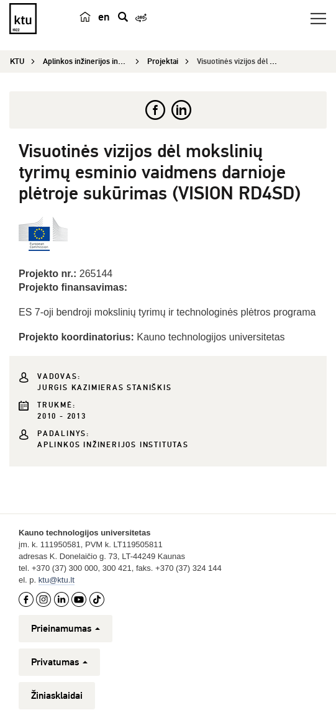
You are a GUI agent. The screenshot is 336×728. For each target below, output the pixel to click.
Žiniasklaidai (57, 695)
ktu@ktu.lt (57, 580)
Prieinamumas (65, 628)
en (104, 17)
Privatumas (59, 662)
